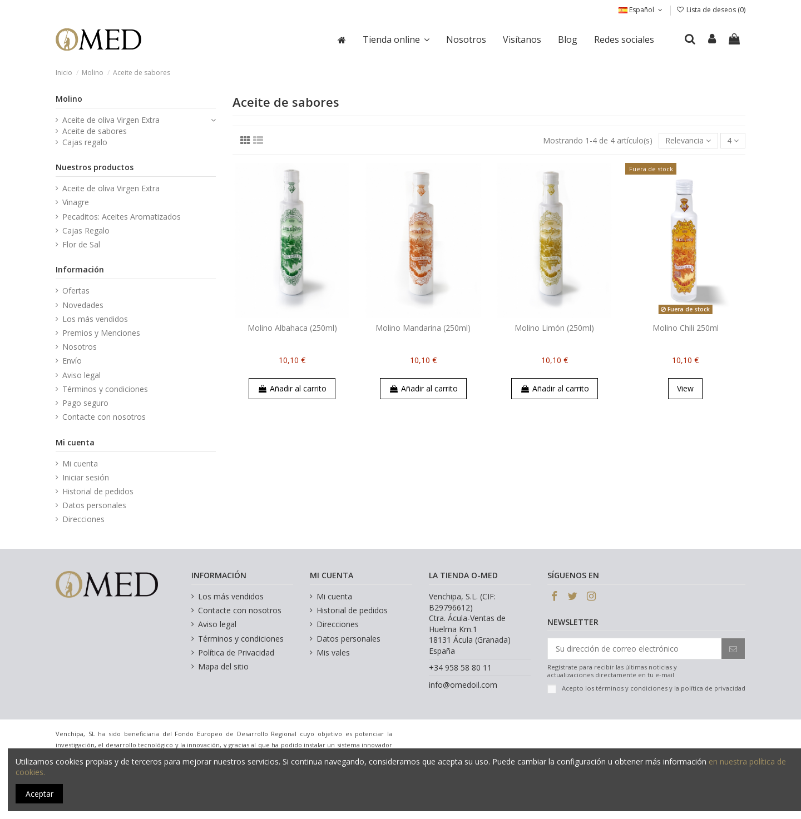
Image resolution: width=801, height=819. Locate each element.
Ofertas (76, 290)
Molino (69, 98)
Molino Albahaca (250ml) (292, 327)
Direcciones (83, 519)
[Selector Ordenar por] (688, 141)
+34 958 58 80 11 (460, 667)
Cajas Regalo (86, 230)
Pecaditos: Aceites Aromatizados (121, 216)
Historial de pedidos (98, 491)
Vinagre (75, 202)
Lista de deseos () (710, 9)
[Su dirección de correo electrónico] (634, 648)
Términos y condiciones (105, 389)
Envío (72, 360)
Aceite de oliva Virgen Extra (111, 120)
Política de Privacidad (236, 652)
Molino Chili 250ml (685, 327)
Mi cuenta (80, 463)
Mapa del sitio (223, 666)
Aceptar (39, 793)
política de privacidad (713, 688)
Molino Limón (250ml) (554, 327)
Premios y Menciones (101, 332)
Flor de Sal (81, 244)
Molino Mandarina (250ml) (423, 327)
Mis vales (333, 652)
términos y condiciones (632, 688)
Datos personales (94, 505)
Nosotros (79, 346)
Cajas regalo (84, 142)
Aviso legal (81, 375)
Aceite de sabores (94, 131)
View (685, 388)
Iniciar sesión (85, 477)
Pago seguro (85, 403)
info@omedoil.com (463, 684)
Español (641, 9)
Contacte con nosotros (104, 416)
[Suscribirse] (733, 648)
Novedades (82, 305)
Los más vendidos (95, 319)
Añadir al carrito (292, 388)
